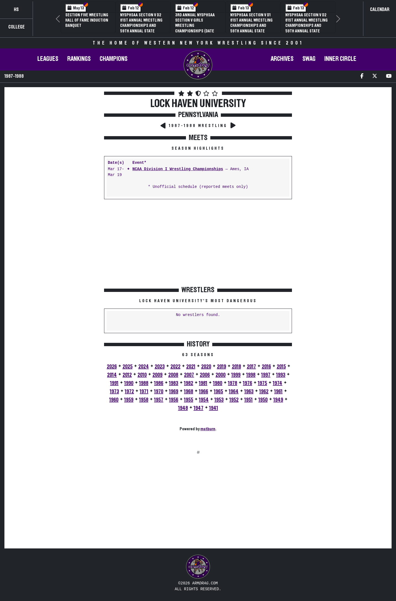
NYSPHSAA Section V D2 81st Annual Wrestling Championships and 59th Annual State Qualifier (141, 25)
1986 (158, 383)
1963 (248, 391)
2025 (128, 366)
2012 (127, 375)
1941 (213, 408)
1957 (158, 400)
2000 (221, 375)
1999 (235, 375)
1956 (173, 400)
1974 (277, 383)
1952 (234, 400)
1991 (114, 383)
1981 (203, 383)
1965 (218, 391)
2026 (112, 366)
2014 (112, 375)
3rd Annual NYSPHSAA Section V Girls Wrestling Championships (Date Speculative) (195, 25)
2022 (175, 366)
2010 (142, 375)
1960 (113, 400)
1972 (129, 391)
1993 (280, 375)
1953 (219, 400)
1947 (198, 408)
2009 (157, 375)
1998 (250, 375)
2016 (266, 366)
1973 (114, 391)
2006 (205, 375)
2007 (189, 375)
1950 (263, 400)
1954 (204, 400)
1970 (158, 391)
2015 (281, 366)
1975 (262, 383)
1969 (173, 391)
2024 (143, 366)
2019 (221, 366)
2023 (160, 366)
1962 (263, 391)
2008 (173, 375)
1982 (188, 383)
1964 (234, 391)
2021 (190, 366)
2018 (236, 366)
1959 (128, 400)
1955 (188, 400)
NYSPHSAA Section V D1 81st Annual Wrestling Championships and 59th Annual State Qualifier (251, 25)
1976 (247, 383)
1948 (183, 408)
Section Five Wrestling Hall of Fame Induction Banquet (86, 20)
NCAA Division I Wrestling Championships (178, 169)
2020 (206, 366)
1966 (203, 391)
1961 (278, 391)
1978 (232, 383)
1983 (173, 383)
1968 (188, 391)
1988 (143, 383)
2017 (251, 366)
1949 (278, 400)
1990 (128, 383)
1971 (144, 391)
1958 (143, 400)
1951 (248, 400)
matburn (207, 429)
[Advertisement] (54, 139)
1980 (217, 383)
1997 (265, 375)
